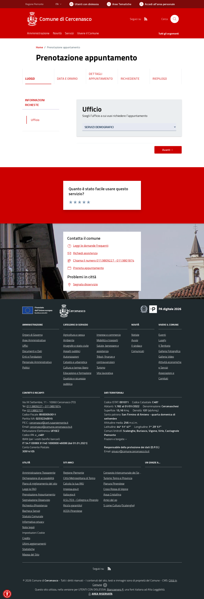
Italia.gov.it (69, 494)
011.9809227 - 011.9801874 (44, 406)
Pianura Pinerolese (113, 483)
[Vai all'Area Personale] (157, 4)
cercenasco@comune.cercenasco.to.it (51, 427)
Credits (26, 538)
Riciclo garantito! (72, 505)
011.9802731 (35, 410)
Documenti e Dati (32, 351)
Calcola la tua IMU (73, 483)
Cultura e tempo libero (75, 367)
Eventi (162, 335)
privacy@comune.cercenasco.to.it (130, 451)
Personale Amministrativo (37, 362)
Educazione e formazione (77, 373)
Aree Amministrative (34, 340)
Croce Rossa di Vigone (115, 489)
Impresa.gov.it (71, 489)
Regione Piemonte (73, 473)
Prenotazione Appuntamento (38, 494)
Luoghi (162, 340)
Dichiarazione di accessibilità (38, 478)
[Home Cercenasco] (60, 19)
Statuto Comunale (32, 516)
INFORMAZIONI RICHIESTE (40, 102)
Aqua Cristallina (112, 494)
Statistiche (28, 549)
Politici (26, 367)
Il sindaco (136, 346)
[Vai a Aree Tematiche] (119, 4)
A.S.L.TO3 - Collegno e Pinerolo (80, 500)
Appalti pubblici (71, 351)
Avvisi (134, 340)
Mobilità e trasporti (107, 340)
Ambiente (68, 340)
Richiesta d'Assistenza (34, 505)
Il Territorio (164, 346)
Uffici (25, 346)
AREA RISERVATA (100, 594)
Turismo (101, 367)
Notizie (135, 335)
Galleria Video (166, 357)
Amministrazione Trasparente (38, 473)
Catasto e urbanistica (75, 362)
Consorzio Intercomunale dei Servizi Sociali (127, 473)
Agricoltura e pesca (74, 335)
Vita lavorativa (105, 373)
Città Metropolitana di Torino (79, 478)
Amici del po (110, 500)
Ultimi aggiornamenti (34, 544)
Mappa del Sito (30, 554)
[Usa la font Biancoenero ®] (84, 4)
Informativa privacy (33, 522)
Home (39, 47)
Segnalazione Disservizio (36, 500)
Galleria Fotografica (169, 351)
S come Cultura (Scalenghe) (119, 505)
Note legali (28, 527)
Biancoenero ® (115, 589)
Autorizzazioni (71, 357)
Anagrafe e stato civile (76, 346)
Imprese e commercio (109, 335)
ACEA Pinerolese (72, 511)
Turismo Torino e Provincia (117, 478)
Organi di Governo (32, 335)
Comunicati (137, 351)
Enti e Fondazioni (32, 357)
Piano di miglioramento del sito (39, 483)
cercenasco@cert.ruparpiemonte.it (48, 423)
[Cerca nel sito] (174, 19)
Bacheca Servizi (31, 511)
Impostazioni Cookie (33, 533)
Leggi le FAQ (29, 489)
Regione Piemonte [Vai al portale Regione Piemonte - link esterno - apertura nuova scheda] (34, 4)
